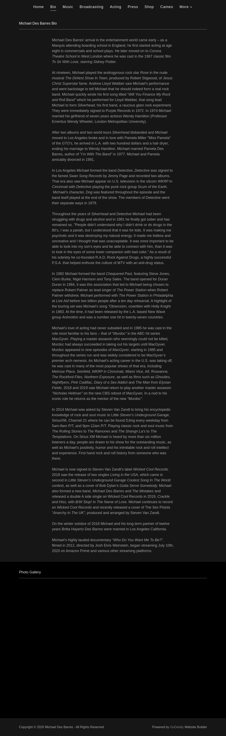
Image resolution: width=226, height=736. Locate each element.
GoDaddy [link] (177, 727)
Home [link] (38, 7)
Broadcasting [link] (91, 7)
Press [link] (133, 7)
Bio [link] (53, 7)
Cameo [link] (166, 7)
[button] (186, 7)
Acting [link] (115, 7)
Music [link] (68, 7)
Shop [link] (149, 7)
